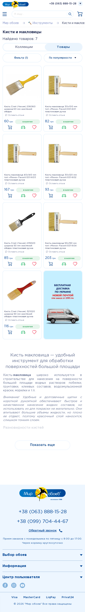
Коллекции (24, 47)
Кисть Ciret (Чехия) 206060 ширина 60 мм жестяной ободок (20, 109)
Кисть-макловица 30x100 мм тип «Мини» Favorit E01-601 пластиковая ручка (61, 109)
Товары (63, 47)
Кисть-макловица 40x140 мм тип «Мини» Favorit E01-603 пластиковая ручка (20, 177)
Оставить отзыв (14, 115)
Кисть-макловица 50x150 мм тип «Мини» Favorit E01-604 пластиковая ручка (61, 245)
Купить (11, 127)
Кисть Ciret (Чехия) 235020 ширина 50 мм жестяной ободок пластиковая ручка (19, 245)
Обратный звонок (43, 530)
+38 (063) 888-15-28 (62, 4)
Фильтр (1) (21, 58)
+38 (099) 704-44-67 (42, 521)
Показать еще (42, 445)
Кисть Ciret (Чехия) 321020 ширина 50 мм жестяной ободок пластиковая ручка (19, 314)
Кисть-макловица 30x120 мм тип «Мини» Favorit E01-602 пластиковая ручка (61, 177)
